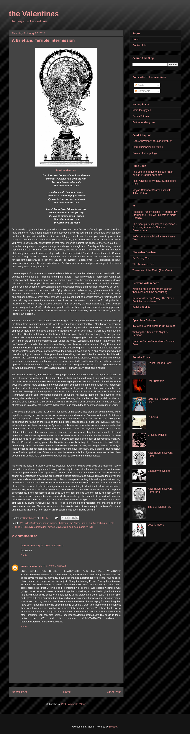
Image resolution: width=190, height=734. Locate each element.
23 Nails (24, 523)
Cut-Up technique (98, 523)
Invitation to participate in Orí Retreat (153, 325)
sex (71, 527)
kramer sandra (29, 566)
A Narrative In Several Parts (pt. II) (160, 490)
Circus (84, 523)
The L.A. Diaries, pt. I (160, 506)
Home (67, 692)
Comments (142, 90)
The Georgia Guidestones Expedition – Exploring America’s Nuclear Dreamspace (154, 227)
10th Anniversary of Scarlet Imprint (152, 140)
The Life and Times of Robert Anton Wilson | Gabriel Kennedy (152, 173)
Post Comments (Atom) (73, 704)
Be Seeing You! (141, 258)
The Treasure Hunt (143, 264)
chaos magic (49, 523)
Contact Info (139, 45)
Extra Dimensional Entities (147, 147)
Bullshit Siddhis (141, 307)
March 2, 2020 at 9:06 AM (52, 566)
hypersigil (63, 527)
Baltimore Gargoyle (143, 122)
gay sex (52, 527)
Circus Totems (140, 116)
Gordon (25, 545)
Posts (139, 85)
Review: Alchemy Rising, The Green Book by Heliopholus (153, 300)
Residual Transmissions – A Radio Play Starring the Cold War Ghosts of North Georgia (155, 215)
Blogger (113, 726)
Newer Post (19, 692)
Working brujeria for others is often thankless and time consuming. (152, 290)
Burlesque (35, 523)
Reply (24, 555)
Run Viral (153, 416)
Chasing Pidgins (157, 434)
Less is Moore (156, 524)
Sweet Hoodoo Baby (160, 362)
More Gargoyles (141, 110)
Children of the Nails (68, 523)
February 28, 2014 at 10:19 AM (47, 545)
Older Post (114, 692)
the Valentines (34, 14)
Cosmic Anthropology (144, 153)
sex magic (79, 527)
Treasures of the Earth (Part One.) (152, 270)
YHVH (89, 527)
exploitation (40, 527)
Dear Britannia (156, 380)
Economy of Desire (159, 470)
